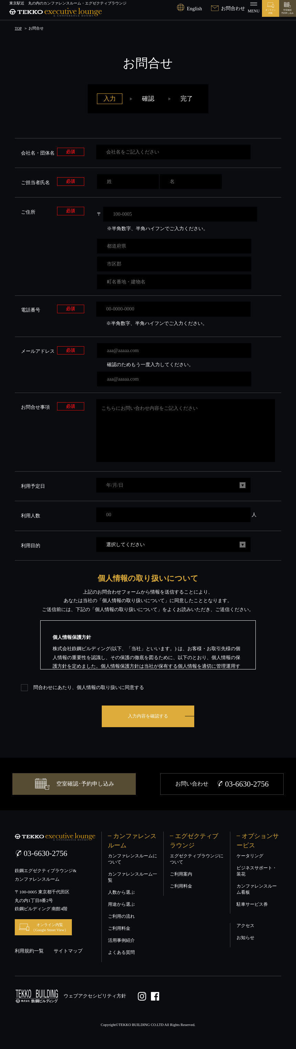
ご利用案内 (181, 874)
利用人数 (30, 515)
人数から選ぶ (121, 892)
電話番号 (30, 309)
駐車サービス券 (252, 904)
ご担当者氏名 (35, 182)
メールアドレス (38, 350)
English (189, 8)
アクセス (245, 925)
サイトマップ (68, 951)
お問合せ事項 (35, 406)
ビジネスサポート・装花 (257, 871)
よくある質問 (121, 952)
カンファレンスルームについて (132, 859)
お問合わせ (228, 8)
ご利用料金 (119, 928)
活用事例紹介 (121, 940)
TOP (18, 28)
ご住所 (28, 211)
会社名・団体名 (38, 152)
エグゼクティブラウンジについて (196, 859)
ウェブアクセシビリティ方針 (95, 995)
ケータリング (250, 856)
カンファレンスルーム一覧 (132, 877)
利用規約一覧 (29, 951)
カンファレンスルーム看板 (257, 889)
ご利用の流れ (121, 916)
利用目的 (30, 545)
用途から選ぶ (121, 904)
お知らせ (245, 937)
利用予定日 (33, 486)
